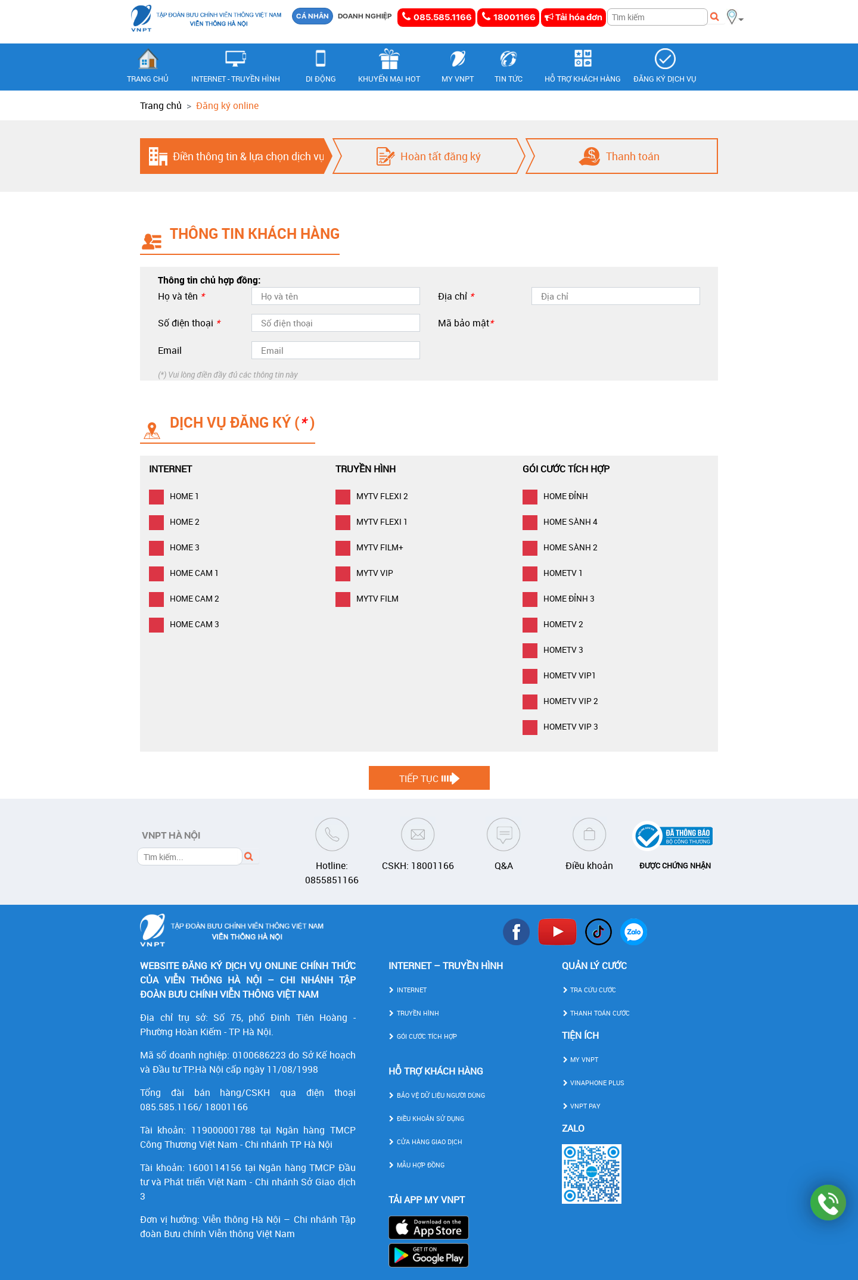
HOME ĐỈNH (555, 496)
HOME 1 (174, 496)
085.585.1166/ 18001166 (194, 1106)
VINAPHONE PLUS (593, 1082)
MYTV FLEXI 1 (371, 521)
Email (170, 350)
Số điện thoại (189, 322)
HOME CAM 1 (184, 572)
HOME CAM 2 (184, 598)
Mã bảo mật (465, 322)
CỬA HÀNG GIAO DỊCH (425, 1141)
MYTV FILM (367, 598)
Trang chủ (161, 105)
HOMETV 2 (553, 624)
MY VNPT (580, 1059)
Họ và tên (181, 296)
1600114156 (214, 1167)
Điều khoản (589, 865)
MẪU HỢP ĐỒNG (416, 1164)
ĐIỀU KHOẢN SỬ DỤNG (426, 1118)
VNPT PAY (581, 1105)
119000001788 (223, 1129)
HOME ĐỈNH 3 (559, 598)
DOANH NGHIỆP (365, 16)
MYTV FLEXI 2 (371, 496)
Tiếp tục (419, 778)
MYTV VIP (364, 572)
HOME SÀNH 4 (560, 521)
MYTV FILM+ (369, 547)
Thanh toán (633, 156)
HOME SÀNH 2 (560, 547)
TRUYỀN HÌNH (413, 1012)
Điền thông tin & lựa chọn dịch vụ (249, 156)
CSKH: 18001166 (418, 865)
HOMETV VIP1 (559, 675)
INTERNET (407, 989)
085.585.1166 (436, 17)
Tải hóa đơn (573, 17)
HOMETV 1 (553, 572)
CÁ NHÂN (312, 16)
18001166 (508, 17)
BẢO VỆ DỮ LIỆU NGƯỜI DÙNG (436, 1095)
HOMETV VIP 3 (560, 726)
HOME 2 (174, 521)
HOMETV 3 (553, 649)
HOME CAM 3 (184, 624)
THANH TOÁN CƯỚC (596, 1012)
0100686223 (259, 1054)
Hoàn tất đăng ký (440, 156)
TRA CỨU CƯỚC (589, 989)
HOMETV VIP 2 (560, 700)
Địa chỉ (456, 296)
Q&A (504, 865)
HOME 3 (174, 547)
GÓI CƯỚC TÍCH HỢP (422, 1036)
